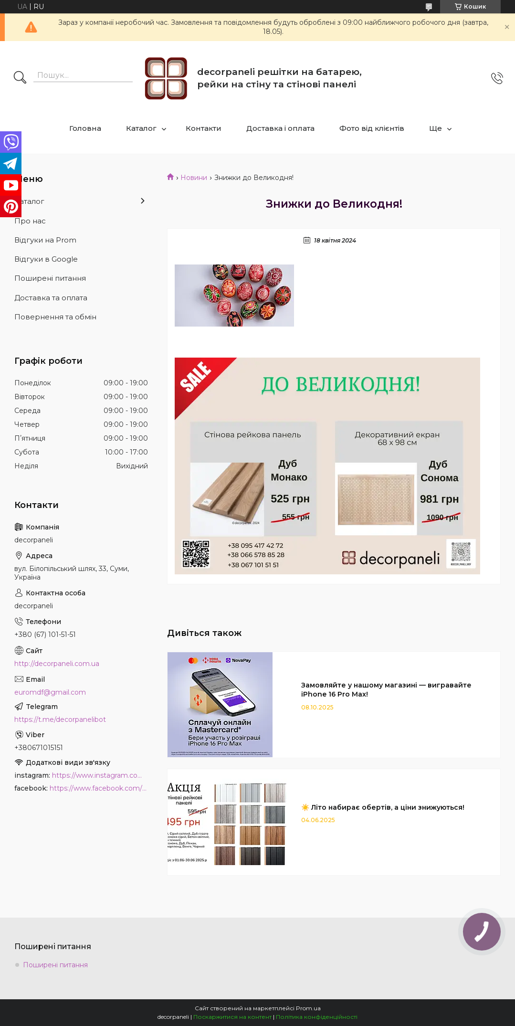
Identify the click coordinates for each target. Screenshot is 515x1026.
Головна (85, 128)
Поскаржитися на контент (232, 1016)
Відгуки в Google (46, 259)
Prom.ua (308, 1008)
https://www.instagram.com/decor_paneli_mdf (100, 775)
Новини (193, 177)
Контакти (203, 128)
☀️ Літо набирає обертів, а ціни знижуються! (382, 807)
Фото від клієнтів (371, 128)
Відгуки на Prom (45, 239)
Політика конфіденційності (316, 1016)
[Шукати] (20, 78)
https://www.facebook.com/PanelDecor (99, 788)
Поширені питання (50, 278)
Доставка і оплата (280, 128)
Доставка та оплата (50, 297)
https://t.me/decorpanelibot (60, 719)
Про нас (30, 220)
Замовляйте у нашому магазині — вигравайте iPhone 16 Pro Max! (386, 689)
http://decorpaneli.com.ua (56, 663)
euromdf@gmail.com (50, 692)
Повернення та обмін (55, 316)
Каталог (141, 128)
